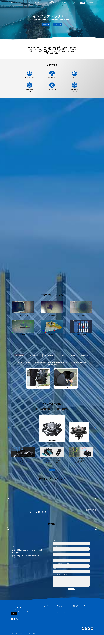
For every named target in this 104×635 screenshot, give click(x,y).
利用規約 (33, 633)
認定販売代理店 (86, 612)
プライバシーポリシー (27, 633)
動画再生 (46, 24)
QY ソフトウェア (62, 612)
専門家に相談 (58, 24)
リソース (86, 606)
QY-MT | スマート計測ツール (62, 615)
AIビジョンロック (60, 621)
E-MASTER (46, 612)
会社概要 (75, 606)
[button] (8, 528)
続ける (14, 613)
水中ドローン (48, 606)
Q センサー (60, 606)
